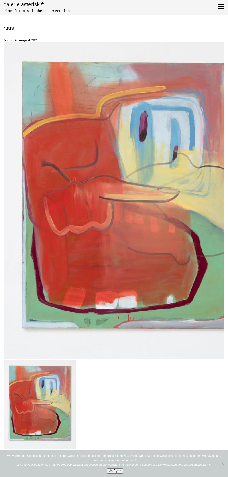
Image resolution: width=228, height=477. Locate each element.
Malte (8, 40)
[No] (222, 463)
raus (9, 28)
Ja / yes (115, 471)
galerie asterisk (24, 4)
